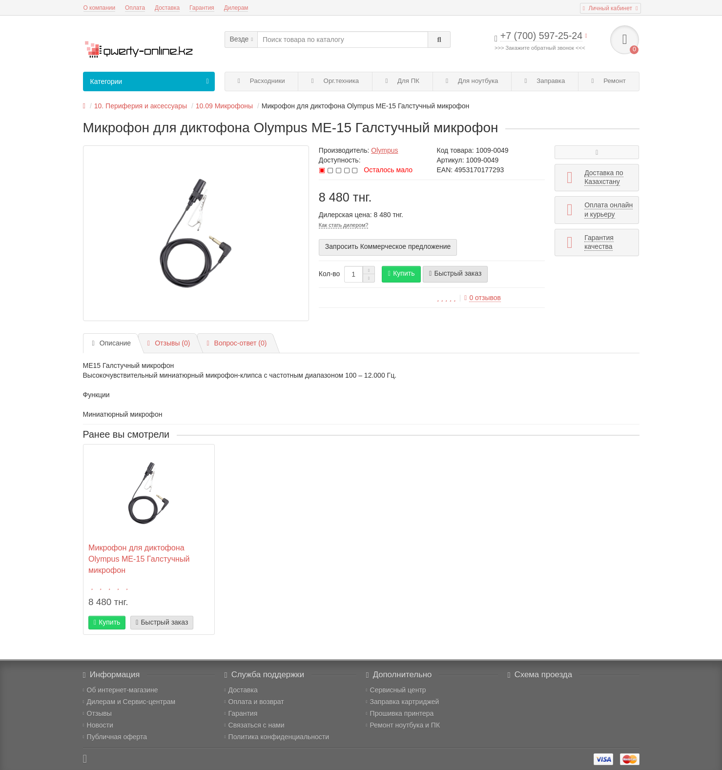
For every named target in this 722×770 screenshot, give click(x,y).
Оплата (135, 7)
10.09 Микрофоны (224, 106)
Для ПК (402, 80)
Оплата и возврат (254, 702)
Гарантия (201, 7)
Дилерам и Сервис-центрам (129, 702)
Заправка (545, 80)
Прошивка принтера (400, 713)
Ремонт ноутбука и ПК (403, 725)
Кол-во (329, 274)
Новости (98, 725)
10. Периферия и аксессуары (140, 106)
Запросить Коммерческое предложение (388, 246)
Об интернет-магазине (120, 690)
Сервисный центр (396, 690)
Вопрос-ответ (236, 343)
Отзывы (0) (168, 343)
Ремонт (609, 80)
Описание (111, 343)
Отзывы (97, 713)
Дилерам (236, 7)
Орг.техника (335, 80)
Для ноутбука (472, 80)
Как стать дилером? (344, 225)
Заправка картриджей (402, 702)
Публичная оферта (115, 737)
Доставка (167, 7)
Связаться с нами (255, 725)
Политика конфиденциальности (277, 737)
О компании (99, 7)
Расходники (261, 80)
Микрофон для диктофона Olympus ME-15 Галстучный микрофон (138, 558)
